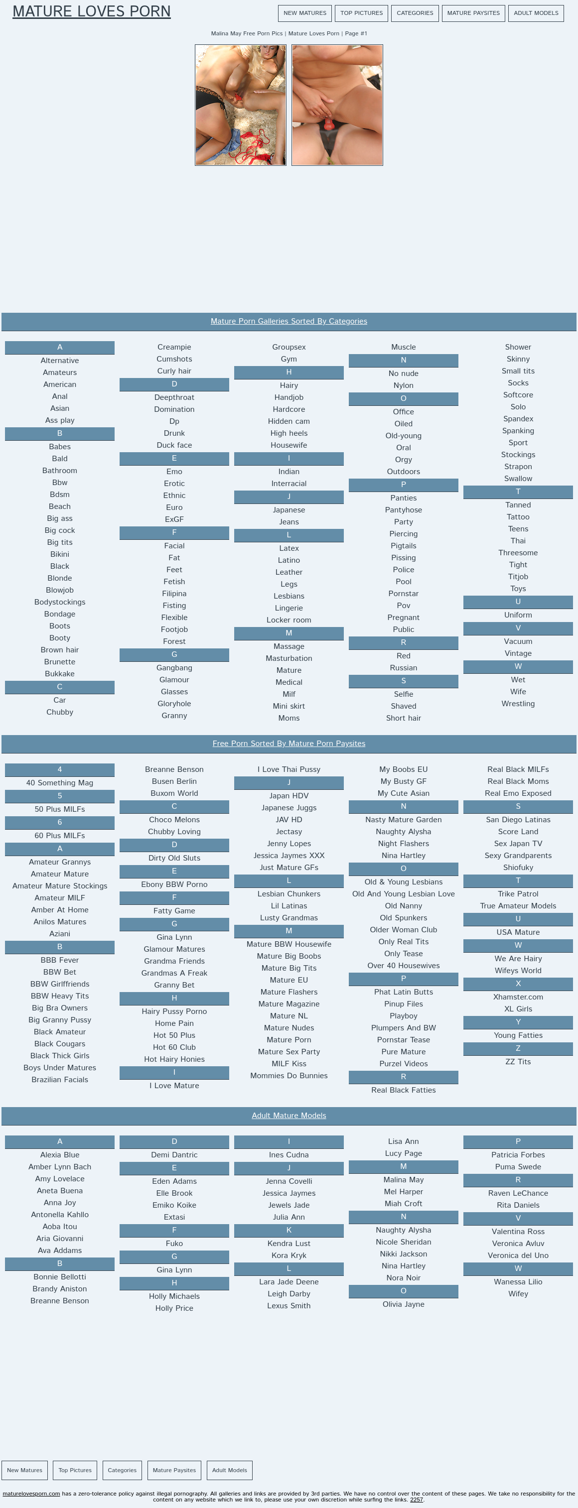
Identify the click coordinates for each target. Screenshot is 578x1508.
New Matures (305, 13)
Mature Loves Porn (91, 12)
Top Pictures (361, 13)
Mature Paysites (473, 13)
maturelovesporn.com (31, 1494)
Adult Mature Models (289, 1116)
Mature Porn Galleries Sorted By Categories (289, 321)
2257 (416, 1500)
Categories (415, 13)
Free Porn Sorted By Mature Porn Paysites (289, 744)
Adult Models (536, 13)
